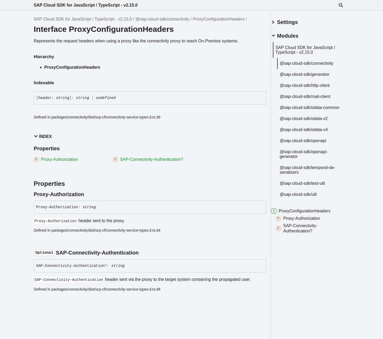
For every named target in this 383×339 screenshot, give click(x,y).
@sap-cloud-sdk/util (304, 197)
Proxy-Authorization (304, 221)
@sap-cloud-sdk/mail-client (311, 94)
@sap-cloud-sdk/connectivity (162, 19)
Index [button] (43, 136)
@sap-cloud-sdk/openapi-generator (310, 156)
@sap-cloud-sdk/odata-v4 (310, 132)
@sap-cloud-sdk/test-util (308, 186)
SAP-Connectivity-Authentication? (303, 231)
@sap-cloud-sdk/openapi (309, 143)
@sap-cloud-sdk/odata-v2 (310, 121)
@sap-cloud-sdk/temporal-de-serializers (311, 172)
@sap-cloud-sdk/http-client (311, 83)
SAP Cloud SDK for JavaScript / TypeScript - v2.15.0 (86, 5)
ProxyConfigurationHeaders (219, 19)
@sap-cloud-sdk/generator (311, 72)
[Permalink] (88, 194)
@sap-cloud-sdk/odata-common (308, 107)
